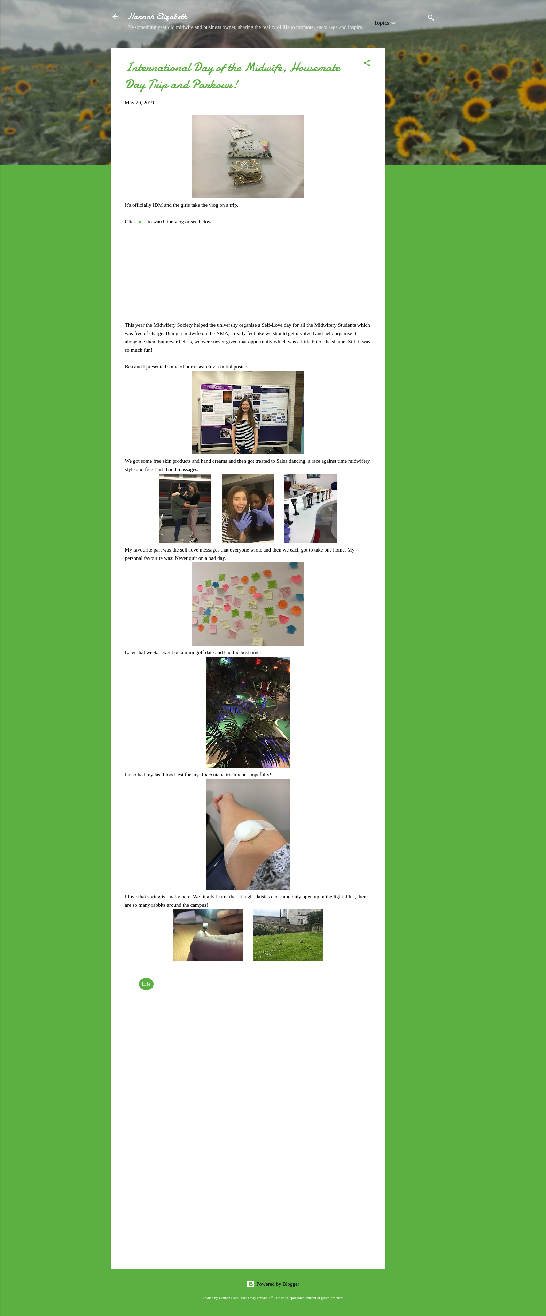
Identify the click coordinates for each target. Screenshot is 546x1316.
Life (146, 984)
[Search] (431, 19)
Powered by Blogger (273, 1284)
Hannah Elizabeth (157, 16)
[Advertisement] (413, 152)
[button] (367, 64)
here (143, 221)
